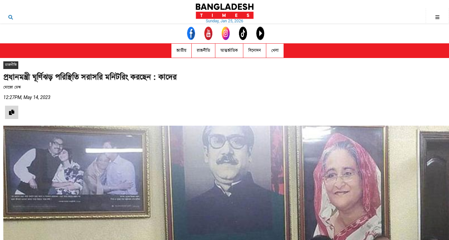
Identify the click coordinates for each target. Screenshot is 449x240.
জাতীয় (181, 50)
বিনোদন (254, 50)
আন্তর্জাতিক (229, 50)
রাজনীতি (203, 50)
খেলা (275, 50)
